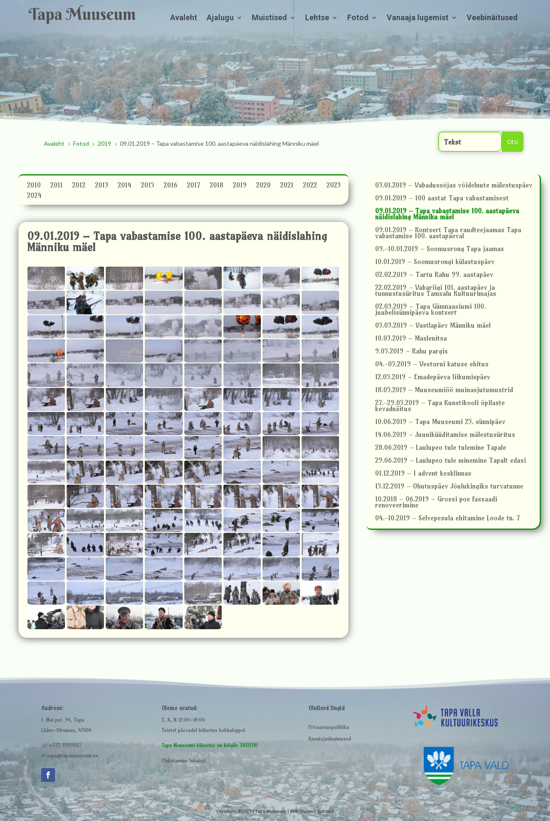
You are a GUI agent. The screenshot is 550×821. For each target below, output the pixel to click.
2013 (101, 186)
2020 (263, 186)
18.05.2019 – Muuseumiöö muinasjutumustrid (444, 390)
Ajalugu (220, 18)
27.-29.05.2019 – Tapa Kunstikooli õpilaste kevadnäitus (440, 406)
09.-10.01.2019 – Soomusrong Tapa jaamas (439, 249)
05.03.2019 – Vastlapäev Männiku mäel (433, 325)
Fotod (358, 18)
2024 (34, 197)
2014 (124, 186)
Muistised (269, 18)
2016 (170, 186)
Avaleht (183, 18)
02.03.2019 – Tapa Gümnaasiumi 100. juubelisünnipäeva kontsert (430, 310)
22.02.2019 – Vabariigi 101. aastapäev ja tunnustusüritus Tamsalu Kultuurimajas (435, 291)
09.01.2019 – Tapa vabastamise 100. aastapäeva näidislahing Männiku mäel (447, 214)
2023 (334, 186)
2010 (34, 186)
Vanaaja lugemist (418, 18)
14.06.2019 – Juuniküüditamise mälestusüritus (445, 435)
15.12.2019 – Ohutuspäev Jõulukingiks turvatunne (449, 486)
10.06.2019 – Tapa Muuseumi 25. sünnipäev (440, 422)
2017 (193, 186)
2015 (147, 186)
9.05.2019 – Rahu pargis (411, 351)
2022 (310, 186)
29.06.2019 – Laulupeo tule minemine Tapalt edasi (450, 460)
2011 (56, 186)
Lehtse (317, 18)
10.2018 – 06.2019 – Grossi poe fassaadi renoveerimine (436, 502)
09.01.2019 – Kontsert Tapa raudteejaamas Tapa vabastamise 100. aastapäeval (448, 233)
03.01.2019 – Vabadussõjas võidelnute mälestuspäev (453, 185)
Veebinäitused (492, 18)
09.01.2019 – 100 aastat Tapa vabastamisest (442, 198)
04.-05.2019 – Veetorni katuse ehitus (432, 364)
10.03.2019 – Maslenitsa (411, 338)
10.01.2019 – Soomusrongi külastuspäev (435, 262)
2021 (286, 186)
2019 (240, 186)
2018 (216, 186)
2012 (79, 186)
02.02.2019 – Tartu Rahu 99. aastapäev (434, 275)
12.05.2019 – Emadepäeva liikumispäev (432, 377)
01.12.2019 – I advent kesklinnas (423, 473)
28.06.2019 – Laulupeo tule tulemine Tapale (440, 448)
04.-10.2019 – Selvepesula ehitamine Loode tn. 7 (447, 518)
